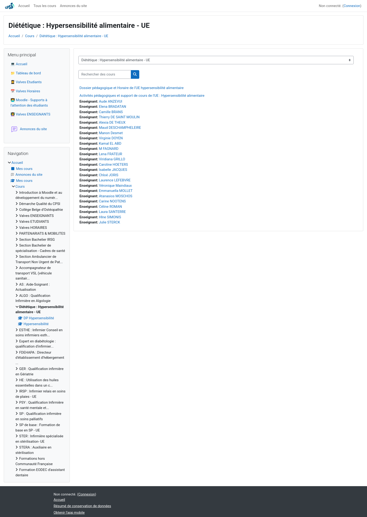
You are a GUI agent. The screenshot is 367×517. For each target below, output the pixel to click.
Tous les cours (44, 6)
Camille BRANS (111, 112)
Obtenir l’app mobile (69, 512)
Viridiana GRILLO (112, 159)
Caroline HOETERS (113, 164)
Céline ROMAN (110, 207)
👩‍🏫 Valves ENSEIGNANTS (30, 114)
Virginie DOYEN (111, 138)
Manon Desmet (111, 133)
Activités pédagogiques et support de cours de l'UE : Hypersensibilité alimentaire (142, 95)
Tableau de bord (28, 73)
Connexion (352, 6)
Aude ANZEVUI (110, 101)
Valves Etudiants (29, 82)
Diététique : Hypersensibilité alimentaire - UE (74, 36)
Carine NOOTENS (112, 201)
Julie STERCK (109, 222)
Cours (29, 36)
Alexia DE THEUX (112, 122)
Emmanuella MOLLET (116, 191)
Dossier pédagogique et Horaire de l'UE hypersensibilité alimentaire (132, 88)
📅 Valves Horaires (25, 91)
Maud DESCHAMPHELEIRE (120, 128)
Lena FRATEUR (110, 154)
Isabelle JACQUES (113, 170)
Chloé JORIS (108, 175)
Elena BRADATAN (112, 106)
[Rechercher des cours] (104, 74)
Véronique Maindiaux (115, 185)
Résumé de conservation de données (82, 506)
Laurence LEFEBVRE (115, 180)
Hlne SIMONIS (110, 217)
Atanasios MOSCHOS (115, 196)
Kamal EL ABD (110, 143)
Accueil (24, 6)
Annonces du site (73, 6)
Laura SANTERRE (112, 212)
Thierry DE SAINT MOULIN (119, 117)
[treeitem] (37, 319)
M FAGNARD (109, 149)
